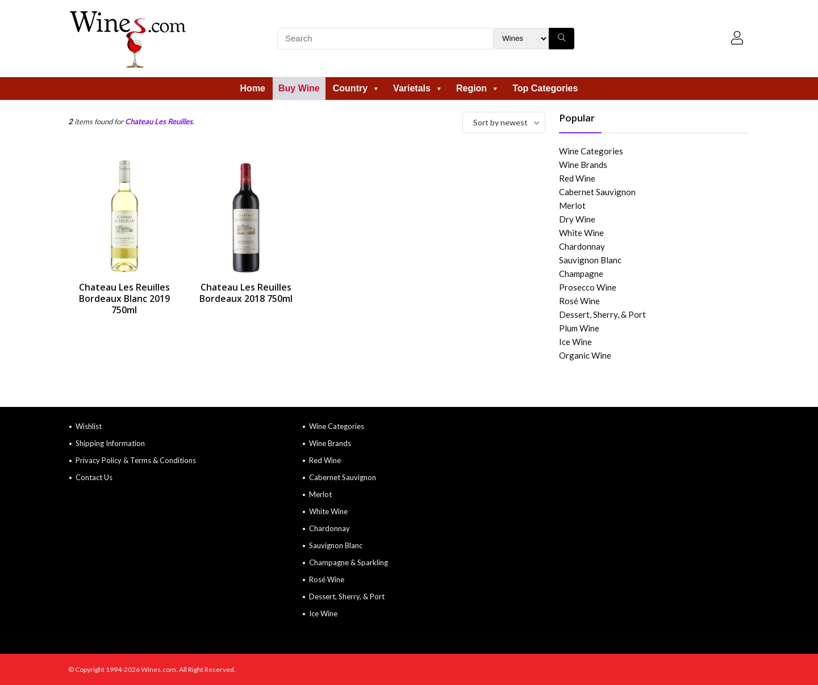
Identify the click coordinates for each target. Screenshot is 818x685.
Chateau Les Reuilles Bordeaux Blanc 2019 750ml (124, 298)
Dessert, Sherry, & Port (602, 314)
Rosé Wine (579, 301)
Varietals (418, 88)
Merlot (572, 205)
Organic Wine (585, 355)
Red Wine (577, 178)
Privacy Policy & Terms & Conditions (136, 460)
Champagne (581, 273)
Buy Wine (299, 88)
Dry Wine (577, 219)
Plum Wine (579, 328)
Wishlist (89, 426)
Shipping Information (110, 443)
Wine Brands (583, 164)
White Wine (581, 233)
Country (356, 88)
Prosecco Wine (587, 287)
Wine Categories (591, 151)
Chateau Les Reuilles (159, 121)
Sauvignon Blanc (590, 260)
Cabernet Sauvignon (597, 192)
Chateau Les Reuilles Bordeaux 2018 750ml (246, 293)
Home (252, 88)
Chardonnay (582, 246)
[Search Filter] (521, 38)
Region (477, 88)
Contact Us (94, 477)
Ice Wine (575, 342)
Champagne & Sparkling (348, 562)
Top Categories (545, 88)
